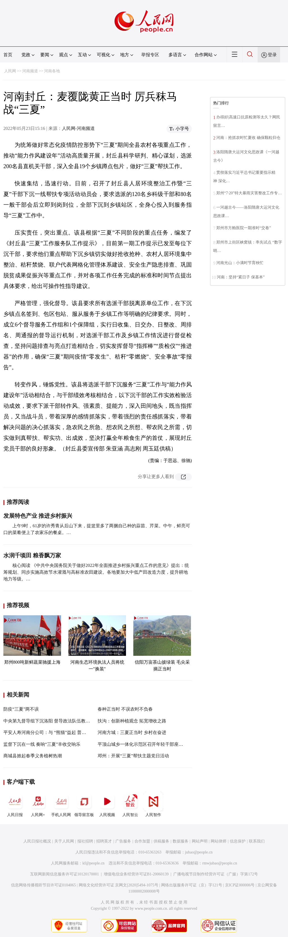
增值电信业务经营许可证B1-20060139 (136, 874)
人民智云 (130, 804)
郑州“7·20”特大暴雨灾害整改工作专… (249, 193)
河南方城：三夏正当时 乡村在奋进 (132, 732)
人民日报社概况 (37, 841)
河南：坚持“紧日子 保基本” (241, 277)
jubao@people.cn (199, 852)
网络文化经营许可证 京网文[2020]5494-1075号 (119, 885)
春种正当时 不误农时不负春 (125, 709)
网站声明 (200, 841)
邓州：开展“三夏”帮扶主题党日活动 (133, 755)
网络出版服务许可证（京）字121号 (191, 885)
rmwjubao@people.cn (219, 863)
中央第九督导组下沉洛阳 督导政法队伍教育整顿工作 (55, 720)
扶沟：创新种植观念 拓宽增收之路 (132, 720)
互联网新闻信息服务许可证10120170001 (64, 874)
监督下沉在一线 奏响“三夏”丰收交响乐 (41, 744)
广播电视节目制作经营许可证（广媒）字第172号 (215, 874)
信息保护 (238, 841)
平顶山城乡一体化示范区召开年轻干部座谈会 (143, 744)
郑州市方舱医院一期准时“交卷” (243, 228)
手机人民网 (61, 804)
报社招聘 (85, 841)
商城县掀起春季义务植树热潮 (32, 755)
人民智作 (153, 804)
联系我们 (257, 841)
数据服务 (180, 841)
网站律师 (218, 841)
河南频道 (30, 71)
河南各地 (52, 71)
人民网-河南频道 (78, 128)
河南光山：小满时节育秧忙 (240, 263)
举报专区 (150, 54)
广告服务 (123, 841)
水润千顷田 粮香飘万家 (32, 555)
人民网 (10, 71)
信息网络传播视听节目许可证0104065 (43, 885)
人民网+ (38, 804)
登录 (272, 54)
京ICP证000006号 (240, 885)
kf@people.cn (93, 863)
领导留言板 (84, 804)
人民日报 (15, 804)
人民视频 (107, 804)
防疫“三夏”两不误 (21, 709)
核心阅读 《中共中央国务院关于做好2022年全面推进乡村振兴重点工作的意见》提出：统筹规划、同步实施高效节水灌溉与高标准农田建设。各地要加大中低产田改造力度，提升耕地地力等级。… (96, 572)
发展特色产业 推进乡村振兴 (37, 516)
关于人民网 (64, 841)
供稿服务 (161, 841)
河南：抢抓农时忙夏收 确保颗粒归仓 (248, 138)
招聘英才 (104, 841)
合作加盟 (142, 841)
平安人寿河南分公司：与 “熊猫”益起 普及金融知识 (53, 732)
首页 (7, 54)
